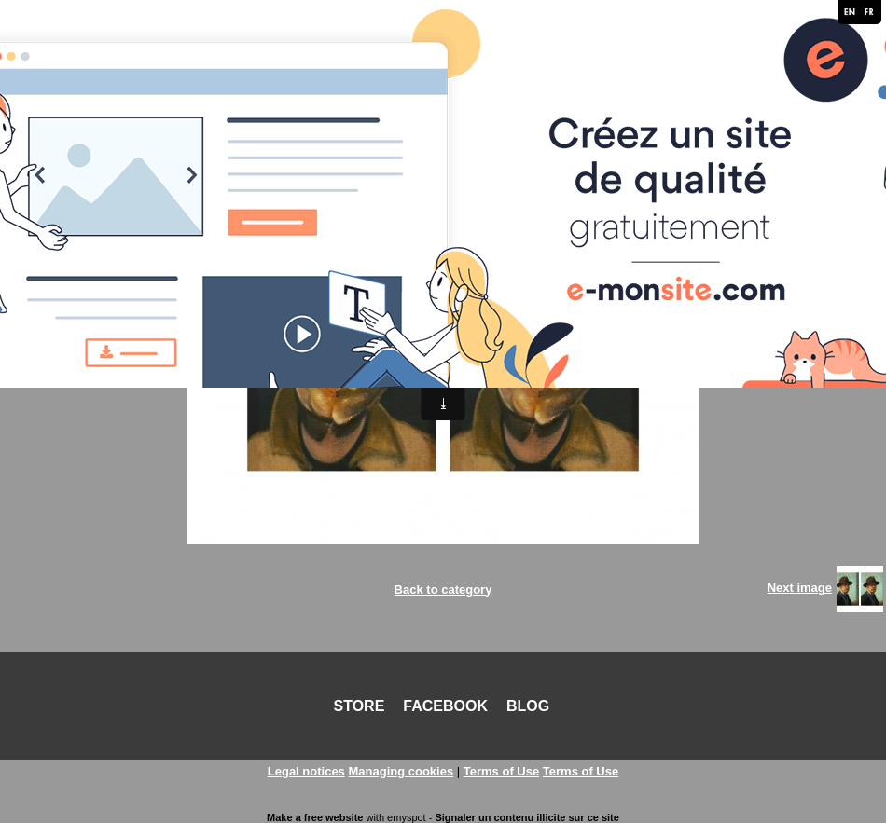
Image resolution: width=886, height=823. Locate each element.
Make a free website (315, 817)
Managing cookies (400, 771)
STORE (359, 706)
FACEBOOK (445, 706)
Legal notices (306, 771)
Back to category (443, 590)
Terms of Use (501, 771)
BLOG (527, 706)
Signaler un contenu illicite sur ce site (526, 817)
